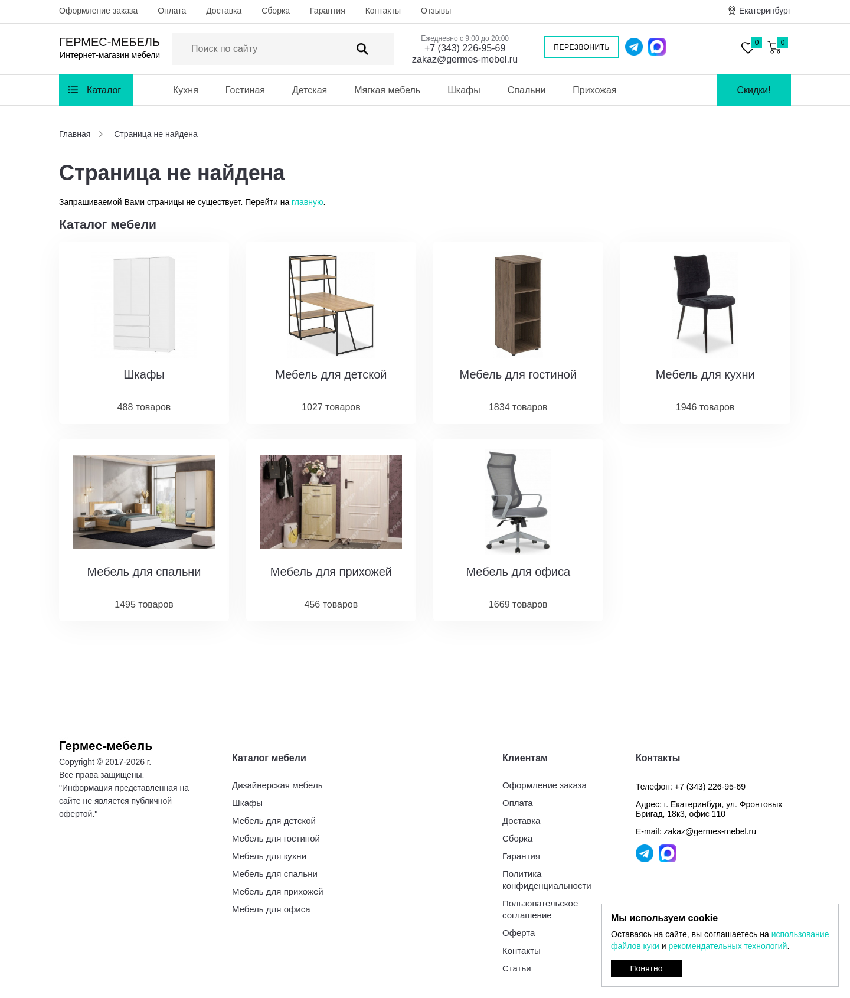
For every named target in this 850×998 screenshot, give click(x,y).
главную (307, 202)
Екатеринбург (765, 10)
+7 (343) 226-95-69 (464, 48)
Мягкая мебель (387, 90)
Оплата (172, 10)
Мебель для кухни (269, 856)
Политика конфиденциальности (546, 880)
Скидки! (753, 90)
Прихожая (594, 90)
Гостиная (245, 90)
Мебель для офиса (271, 909)
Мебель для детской (274, 821)
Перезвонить (582, 47)
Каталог (104, 90)
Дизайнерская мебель (277, 785)
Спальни (527, 90)
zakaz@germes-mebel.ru (465, 59)
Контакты (383, 10)
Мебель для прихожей (277, 891)
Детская (309, 90)
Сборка (275, 10)
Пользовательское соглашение (540, 909)
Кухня (185, 90)
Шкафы (463, 90)
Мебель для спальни (275, 874)
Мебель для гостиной (276, 838)
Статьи (516, 968)
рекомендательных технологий (727, 946)
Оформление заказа (98, 10)
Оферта (518, 933)
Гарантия (327, 10)
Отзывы (436, 10)
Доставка (223, 10)
